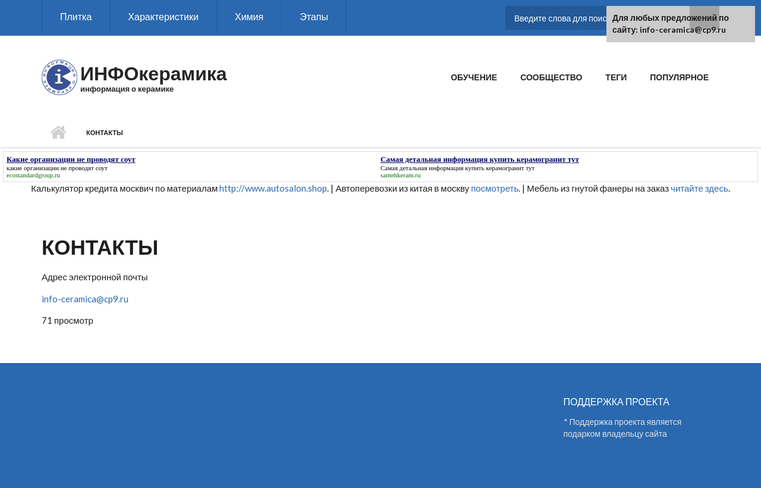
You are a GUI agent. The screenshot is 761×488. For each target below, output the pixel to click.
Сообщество (551, 77)
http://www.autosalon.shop (273, 188)
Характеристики (163, 16)
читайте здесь (699, 188)
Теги (616, 77)
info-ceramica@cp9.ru (85, 298)
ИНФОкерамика (153, 73)
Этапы (314, 16)
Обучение (474, 77)
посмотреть (494, 188)
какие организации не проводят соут (57, 167)
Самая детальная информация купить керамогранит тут (457, 167)
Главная (58, 133)
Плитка (76, 16)
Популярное (679, 77)
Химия (249, 16)
